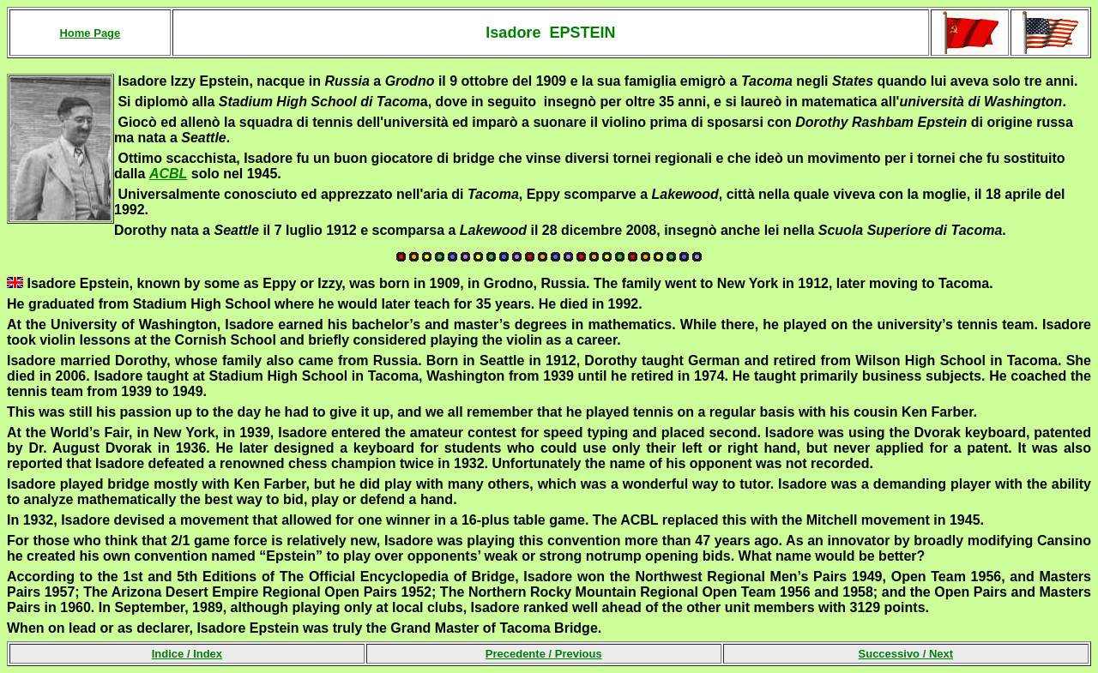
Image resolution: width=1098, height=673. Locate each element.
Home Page (89, 33)
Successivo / (906, 653)
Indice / (187, 653)
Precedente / (544, 653)
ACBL (168, 173)
